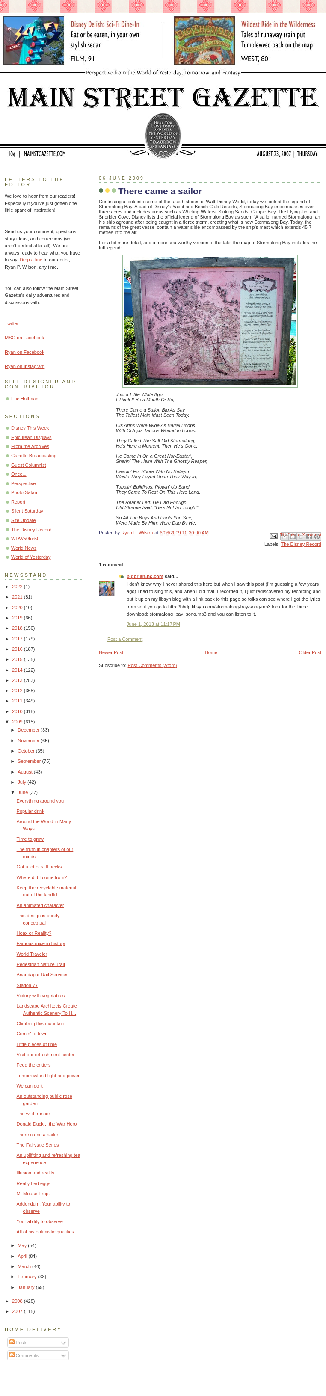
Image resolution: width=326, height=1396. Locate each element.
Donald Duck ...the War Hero (47, 1123)
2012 (18, 690)
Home (211, 652)
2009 (18, 721)
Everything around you (40, 800)
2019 (18, 617)
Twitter (12, 323)
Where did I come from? (42, 877)
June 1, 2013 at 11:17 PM (153, 624)
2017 (18, 638)
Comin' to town (32, 1033)
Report (18, 501)
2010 (18, 711)
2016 (18, 649)
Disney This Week (30, 427)
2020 (18, 607)
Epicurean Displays (31, 437)
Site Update (23, 520)
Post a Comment (124, 639)
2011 (18, 700)
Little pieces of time (37, 1044)
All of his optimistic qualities (45, 1231)
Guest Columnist (28, 465)
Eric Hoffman (25, 398)
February (28, 1276)
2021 (18, 596)
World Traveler (32, 954)
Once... (19, 474)
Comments (24, 1355)
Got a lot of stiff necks (39, 866)
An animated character (40, 905)
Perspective (23, 483)
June (23, 792)
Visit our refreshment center (46, 1054)
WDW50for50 (25, 538)
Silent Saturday (27, 510)
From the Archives (30, 446)
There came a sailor (38, 1134)
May (23, 1245)
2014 (18, 670)
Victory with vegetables (41, 995)
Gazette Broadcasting (33, 455)
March (25, 1266)
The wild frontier (33, 1113)
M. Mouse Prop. (33, 1193)
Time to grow (30, 839)
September (30, 761)
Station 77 (27, 985)
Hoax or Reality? (34, 933)
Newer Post (111, 652)
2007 (18, 1311)
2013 (18, 680)
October (27, 750)
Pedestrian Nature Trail (41, 964)
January (27, 1287)
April (23, 1256)
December (29, 729)
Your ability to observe (40, 1221)
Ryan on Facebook (24, 352)
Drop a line (31, 259)
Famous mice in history (41, 943)
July (22, 782)
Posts (18, 1342)
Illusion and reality (35, 1172)
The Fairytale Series (38, 1144)
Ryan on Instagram (24, 366)
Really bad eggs (33, 1183)
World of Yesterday (31, 557)
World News (23, 548)
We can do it (30, 1085)
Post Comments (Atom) (152, 665)
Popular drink (30, 811)
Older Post (310, 652)
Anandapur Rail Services (43, 974)
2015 (18, 659)
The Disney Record (301, 544)
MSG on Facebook (24, 337)
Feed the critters (34, 1064)
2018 (18, 628)
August (25, 771)
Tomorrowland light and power (48, 1075)
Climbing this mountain (41, 1023)
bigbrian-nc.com (145, 576)
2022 (18, 586)
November (29, 740)
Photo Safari (24, 492)
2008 (18, 1301)
